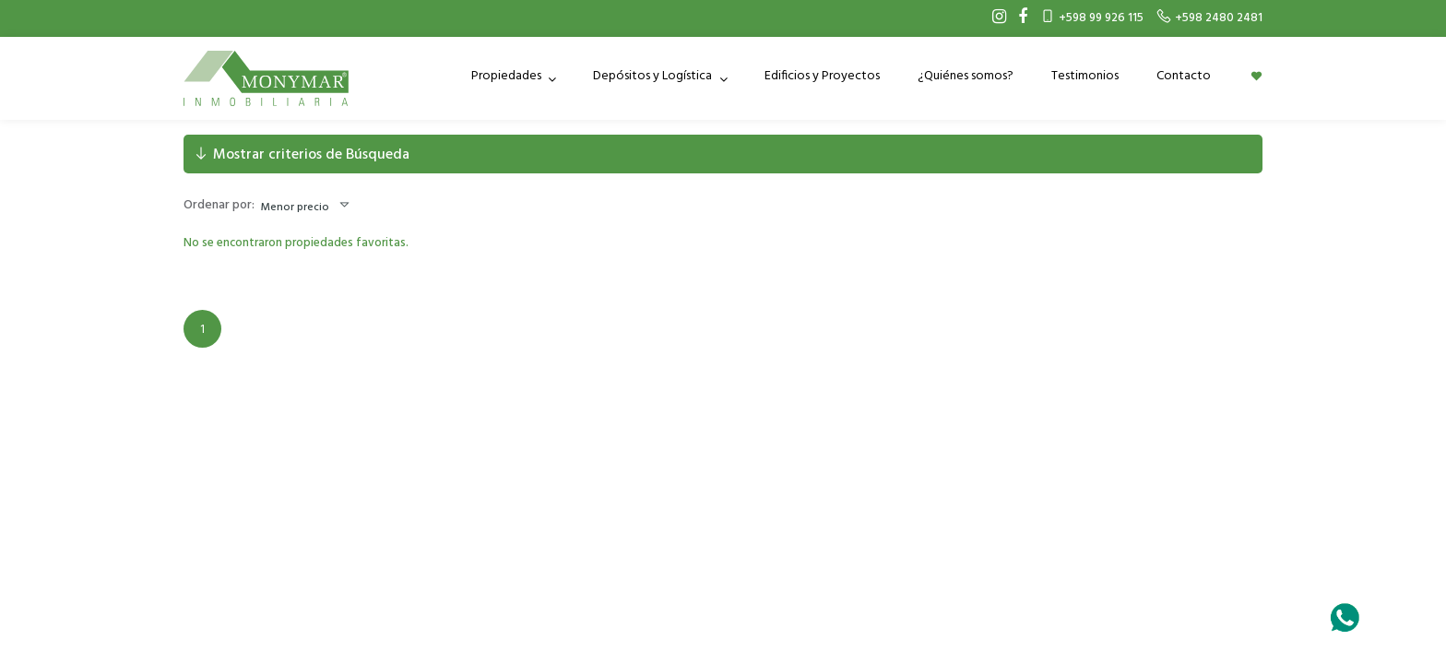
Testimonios (1085, 76)
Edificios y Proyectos (822, 76)
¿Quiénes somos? (965, 76)
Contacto (1183, 76)
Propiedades (507, 76)
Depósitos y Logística (654, 76)
